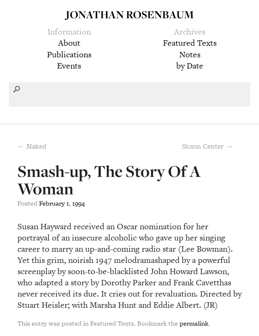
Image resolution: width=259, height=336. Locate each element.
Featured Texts (190, 43)
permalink (194, 323)
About (69, 43)
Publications (69, 54)
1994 (78, 203)
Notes (189, 54)
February (52, 203)
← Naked (32, 146)
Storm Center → (207, 146)
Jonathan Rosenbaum (130, 14)
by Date (189, 65)
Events (69, 65)
